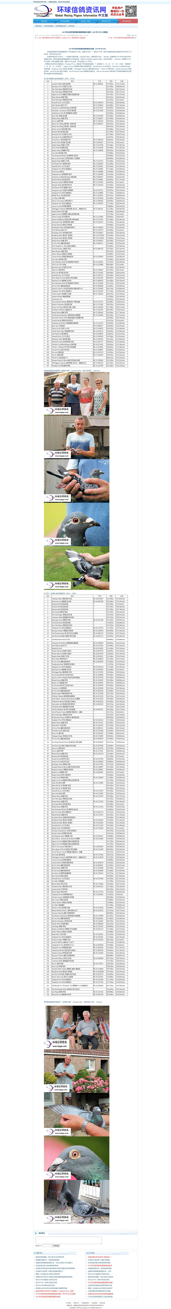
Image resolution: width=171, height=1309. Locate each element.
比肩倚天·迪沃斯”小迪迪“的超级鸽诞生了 (50, 1271)
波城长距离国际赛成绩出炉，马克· (99, 1271)
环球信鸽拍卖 (126, 21)
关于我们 (68, 1303)
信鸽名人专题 (85, 21)
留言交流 (102, 1303)
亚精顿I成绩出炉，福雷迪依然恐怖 (47, 1260)
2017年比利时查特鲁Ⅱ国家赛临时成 (100, 1265)
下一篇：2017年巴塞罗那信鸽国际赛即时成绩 (121, 38)
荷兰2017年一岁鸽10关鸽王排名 (46, 1282)
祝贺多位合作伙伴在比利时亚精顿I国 (100, 1294)
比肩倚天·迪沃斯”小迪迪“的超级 (99, 1260)
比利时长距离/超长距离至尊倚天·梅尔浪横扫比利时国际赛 (55, 1268)
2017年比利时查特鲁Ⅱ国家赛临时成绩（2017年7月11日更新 (55, 1294)
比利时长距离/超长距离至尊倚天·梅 (100, 1285)
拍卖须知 (95, 1303)
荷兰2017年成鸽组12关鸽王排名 (46, 1280)
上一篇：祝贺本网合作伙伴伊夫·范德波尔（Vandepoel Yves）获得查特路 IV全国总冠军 (61, 38)
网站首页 (44, 21)
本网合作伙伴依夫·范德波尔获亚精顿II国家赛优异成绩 (54, 1277)
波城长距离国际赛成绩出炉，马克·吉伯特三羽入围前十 (54, 1263)
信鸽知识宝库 (106, 21)
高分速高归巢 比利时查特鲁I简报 (47, 1265)
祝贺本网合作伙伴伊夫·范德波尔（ (99, 1257)
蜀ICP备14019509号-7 (97, 1305)
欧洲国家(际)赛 (61, 26)
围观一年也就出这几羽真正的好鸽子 (48, 1274)
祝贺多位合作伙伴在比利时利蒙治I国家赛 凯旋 (51, 1288)
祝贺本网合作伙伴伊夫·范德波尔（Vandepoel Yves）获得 (55, 1291)
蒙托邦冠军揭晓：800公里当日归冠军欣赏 (50, 1257)
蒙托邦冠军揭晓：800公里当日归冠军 (100, 1277)
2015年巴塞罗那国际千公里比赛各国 (100, 1297)
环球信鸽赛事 (64, 21)
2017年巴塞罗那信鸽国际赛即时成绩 (48, 1297)
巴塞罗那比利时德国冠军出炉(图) (99, 1291)
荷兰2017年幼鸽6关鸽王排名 (45, 1285)
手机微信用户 (85, 1303)
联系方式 (76, 1303)
